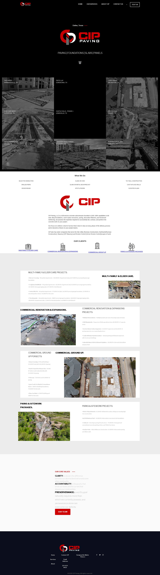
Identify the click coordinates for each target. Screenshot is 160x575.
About (53, 553)
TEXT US (135, 4)
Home (53, 544)
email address (65, 549)
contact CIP (65, 544)
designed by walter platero (82, 545)
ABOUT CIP (105, 4)
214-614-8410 (65, 555)
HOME (80, 4)
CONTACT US (118, 4)
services (53, 548)
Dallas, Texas (78, 25)
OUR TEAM (62, 501)
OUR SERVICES (92, 4)
